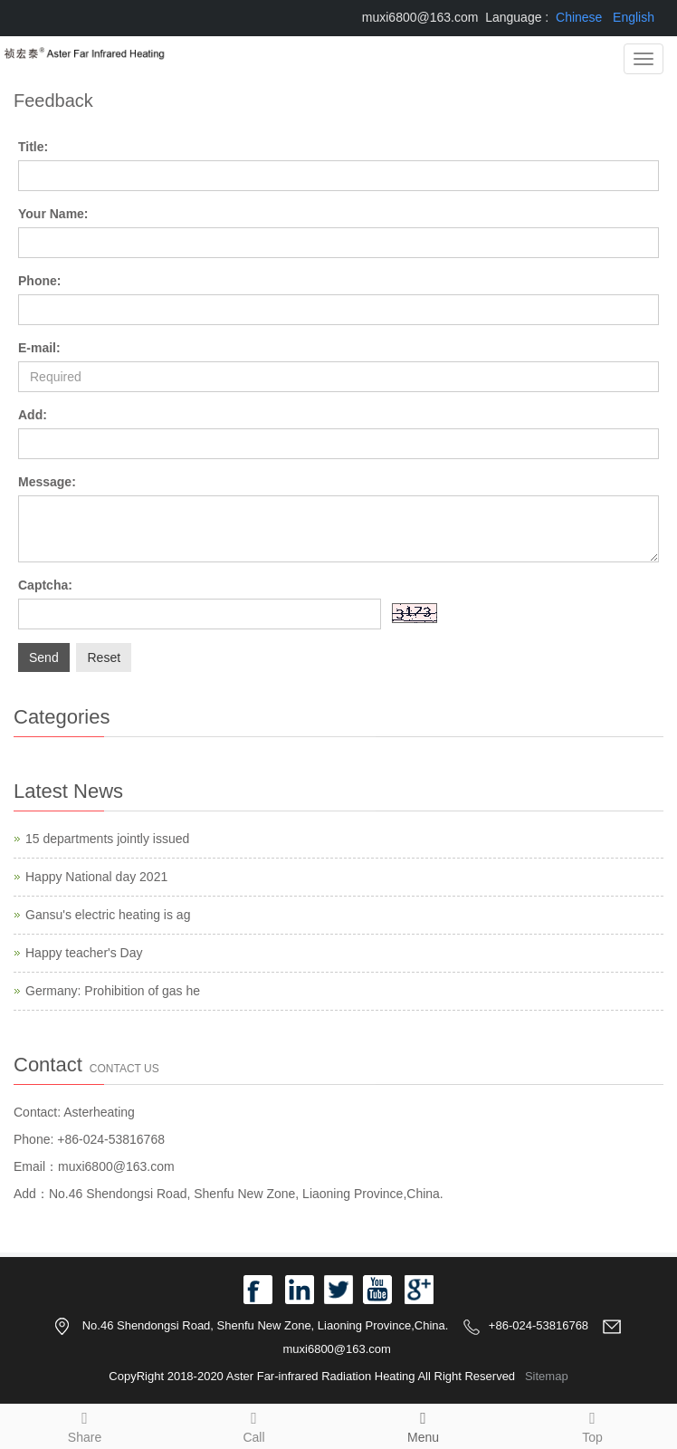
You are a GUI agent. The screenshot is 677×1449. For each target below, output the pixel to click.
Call (253, 1424)
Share (84, 1424)
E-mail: (39, 348)
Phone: (39, 280)
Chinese (579, 17)
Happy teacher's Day (84, 952)
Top (592, 1424)
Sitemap (546, 1376)
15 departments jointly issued (107, 838)
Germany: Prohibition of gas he (112, 991)
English (633, 17)
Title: (33, 146)
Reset (103, 657)
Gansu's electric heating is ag (107, 914)
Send (44, 657)
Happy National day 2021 (96, 876)
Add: (32, 415)
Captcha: (45, 585)
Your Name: (53, 213)
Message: (47, 482)
